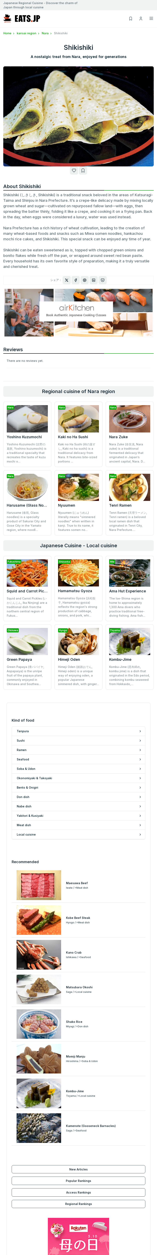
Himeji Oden (69, 632)
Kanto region (12, 1210)
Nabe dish (85, 1154)
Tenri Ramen (120, 505)
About (120, 1204)
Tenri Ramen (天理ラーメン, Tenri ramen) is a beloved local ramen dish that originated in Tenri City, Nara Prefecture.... (128, 521)
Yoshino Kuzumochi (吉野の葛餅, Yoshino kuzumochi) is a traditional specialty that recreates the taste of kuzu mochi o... (26, 452)
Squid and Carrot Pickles (29, 591)
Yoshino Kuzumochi (24, 437)
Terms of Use (125, 1210)
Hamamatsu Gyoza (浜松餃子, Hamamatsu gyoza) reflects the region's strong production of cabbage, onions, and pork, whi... (77, 606)
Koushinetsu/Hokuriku (19, 1216)
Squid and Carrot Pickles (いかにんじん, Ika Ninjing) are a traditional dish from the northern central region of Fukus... (27, 607)
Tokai (7, 1222)
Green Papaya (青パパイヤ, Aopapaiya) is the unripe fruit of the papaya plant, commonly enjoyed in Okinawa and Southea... (25, 675)
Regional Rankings (78, 1037)
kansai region (28, 33)
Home (9, 33)
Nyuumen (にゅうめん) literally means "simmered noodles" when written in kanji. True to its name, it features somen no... (76, 521)
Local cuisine (88, 1172)
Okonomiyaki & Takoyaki (21, 1178)
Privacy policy (126, 1216)
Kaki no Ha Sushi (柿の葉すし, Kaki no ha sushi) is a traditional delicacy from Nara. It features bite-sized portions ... (77, 452)
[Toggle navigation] (151, 18)
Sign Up (84, 1204)
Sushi (7, 1154)
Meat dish (85, 1166)
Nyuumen (66, 505)
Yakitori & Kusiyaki (91, 1160)
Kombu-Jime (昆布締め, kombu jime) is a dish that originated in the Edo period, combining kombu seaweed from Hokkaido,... (129, 648)
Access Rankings (78, 1026)
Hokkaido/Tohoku (16, 1204)
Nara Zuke (118, 437)
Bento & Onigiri (14, 1184)
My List (83, 1216)
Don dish (84, 1148)
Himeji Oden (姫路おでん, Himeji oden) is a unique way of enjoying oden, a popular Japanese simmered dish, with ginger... (78, 648)
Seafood (9, 1166)
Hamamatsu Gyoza (75, 591)
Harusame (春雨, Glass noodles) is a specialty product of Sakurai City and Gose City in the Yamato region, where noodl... (26, 521)
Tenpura (9, 1148)
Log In (82, 1210)
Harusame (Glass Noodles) (31, 505)
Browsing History (90, 1222)
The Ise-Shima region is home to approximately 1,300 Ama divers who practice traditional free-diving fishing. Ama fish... (127, 607)
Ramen (8, 1160)
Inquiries (122, 1222)
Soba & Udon (12, 1172)
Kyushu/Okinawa (15, 1240)
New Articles (78, 1002)
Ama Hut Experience (127, 591)
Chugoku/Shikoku (16, 1234)
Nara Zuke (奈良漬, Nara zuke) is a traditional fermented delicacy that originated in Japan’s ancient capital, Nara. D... (127, 452)
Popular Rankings (78, 1014)
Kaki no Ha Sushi (73, 437)
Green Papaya (19, 659)
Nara (47, 33)
